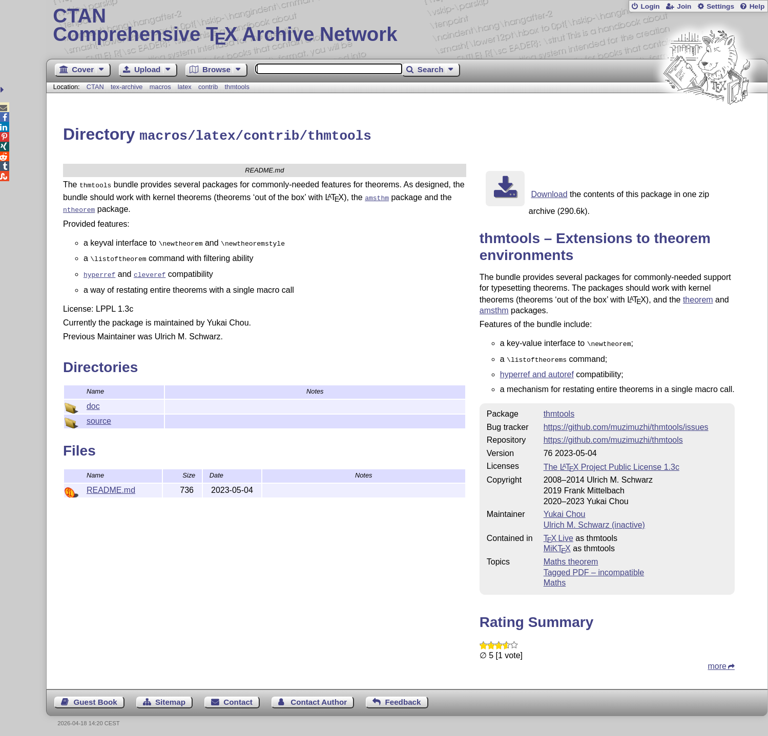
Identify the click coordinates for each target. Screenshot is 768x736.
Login (649, 6)
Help (757, 6)
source (99, 413)
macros (160, 87)
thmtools (237, 87)
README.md (111, 482)
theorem (698, 298)
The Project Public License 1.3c (611, 463)
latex (185, 87)
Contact (238, 698)
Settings (720, 6)
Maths (555, 579)
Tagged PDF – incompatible (594, 569)
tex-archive (127, 87)
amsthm (494, 309)
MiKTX (557, 544)
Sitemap (170, 698)
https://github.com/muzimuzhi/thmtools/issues (626, 423)
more (717, 662)
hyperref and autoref (537, 370)
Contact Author (318, 698)
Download (549, 192)
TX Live (558, 534)
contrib (208, 87)
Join (684, 6)
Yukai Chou (565, 510)
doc (93, 398)
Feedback (403, 698)
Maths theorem (571, 558)
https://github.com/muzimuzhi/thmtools (613, 436)
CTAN (95, 87)
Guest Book (95, 698)
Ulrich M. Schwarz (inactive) (594, 521)
